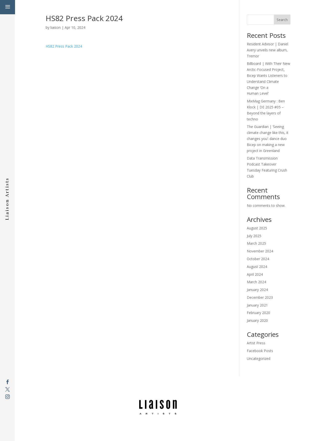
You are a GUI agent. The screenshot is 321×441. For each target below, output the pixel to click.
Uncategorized (258, 358)
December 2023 (260, 297)
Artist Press (256, 343)
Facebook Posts (260, 350)
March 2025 (256, 243)
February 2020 (258, 312)
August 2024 (257, 266)
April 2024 (255, 274)
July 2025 (254, 235)
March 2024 (256, 281)
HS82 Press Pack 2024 (64, 46)
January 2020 (257, 320)
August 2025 (257, 228)
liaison (55, 27)
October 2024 (258, 258)
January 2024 (257, 289)
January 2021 (257, 305)
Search (282, 19)
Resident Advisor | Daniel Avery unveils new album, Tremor (267, 50)
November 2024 (260, 251)
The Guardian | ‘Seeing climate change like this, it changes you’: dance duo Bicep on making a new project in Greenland (267, 138)
